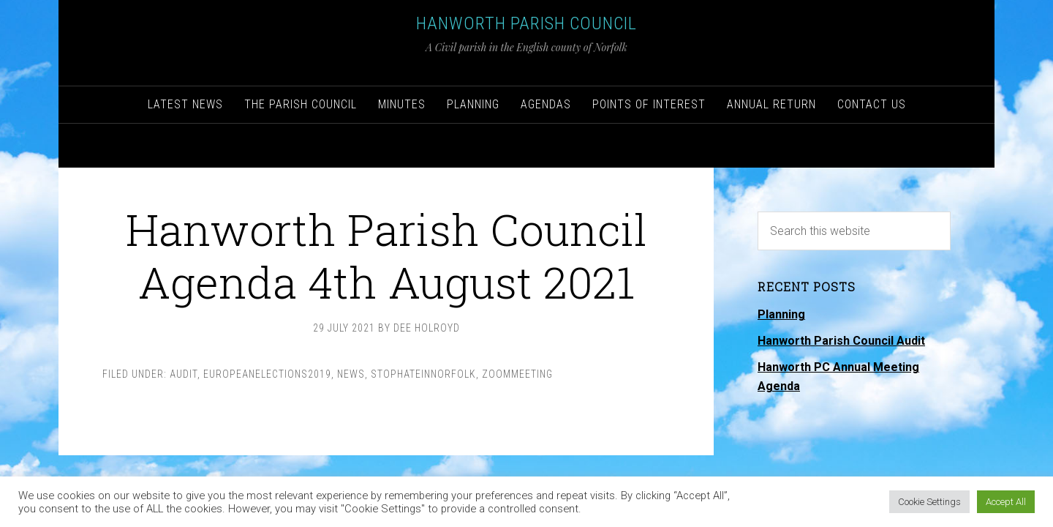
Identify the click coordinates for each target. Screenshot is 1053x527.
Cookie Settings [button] (929, 501)
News (351, 374)
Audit (183, 374)
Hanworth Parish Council (526, 23)
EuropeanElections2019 (267, 374)
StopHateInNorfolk (423, 374)
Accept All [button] (1006, 501)
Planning (781, 314)
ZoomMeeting (517, 374)
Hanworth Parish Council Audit (841, 341)
